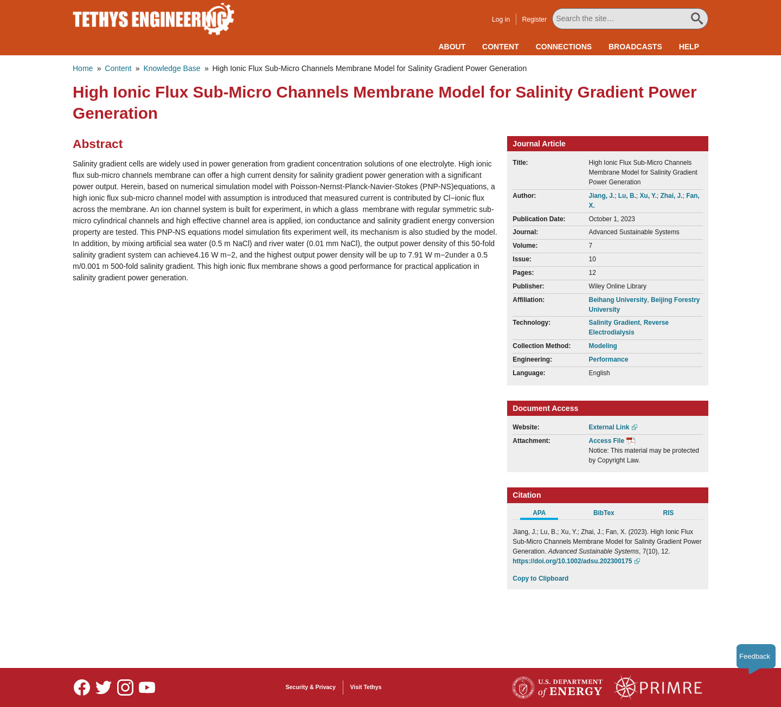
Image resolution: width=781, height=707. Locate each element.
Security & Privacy (311, 687)
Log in (501, 19)
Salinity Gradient (615, 322)
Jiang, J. (602, 196)
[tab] (545, 514)
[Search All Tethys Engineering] (630, 18)
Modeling (603, 346)
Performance (609, 359)
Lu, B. (627, 196)
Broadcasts (635, 46)
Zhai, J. (672, 196)
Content (500, 46)
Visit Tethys (366, 687)
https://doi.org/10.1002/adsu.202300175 (572, 561)
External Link (609, 427)
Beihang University (618, 300)
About (451, 46)
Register (534, 19)
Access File (606, 441)
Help (689, 46)
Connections (564, 46)
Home (83, 68)
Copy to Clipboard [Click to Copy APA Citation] (540, 578)
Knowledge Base (171, 68)
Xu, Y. (648, 196)
